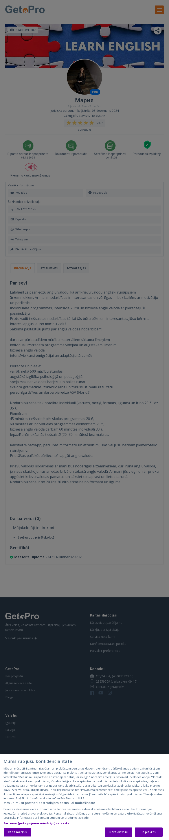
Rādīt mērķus (17, 833)
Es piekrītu (148, 833)
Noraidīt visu (118, 833)
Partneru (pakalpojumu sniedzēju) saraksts (36, 824)
